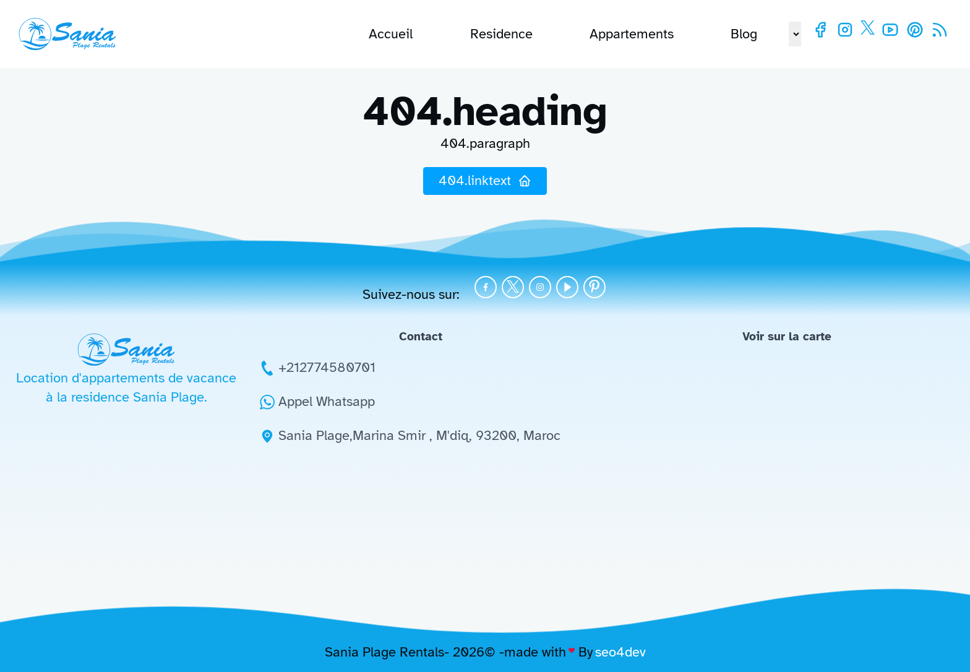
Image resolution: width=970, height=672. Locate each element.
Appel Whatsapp (326, 401)
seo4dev (620, 652)
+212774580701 (327, 367)
